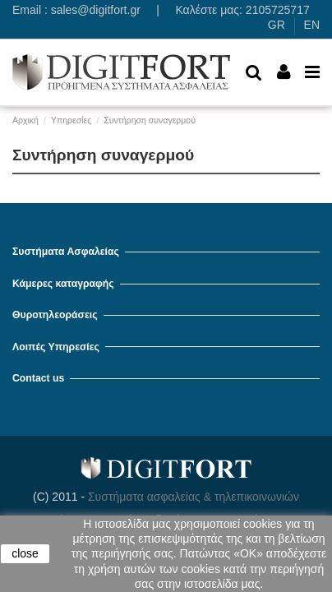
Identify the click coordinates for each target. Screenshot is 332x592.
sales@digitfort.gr (96, 9)
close (25, 553)
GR (276, 24)
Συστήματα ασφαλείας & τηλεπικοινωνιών (193, 496)
